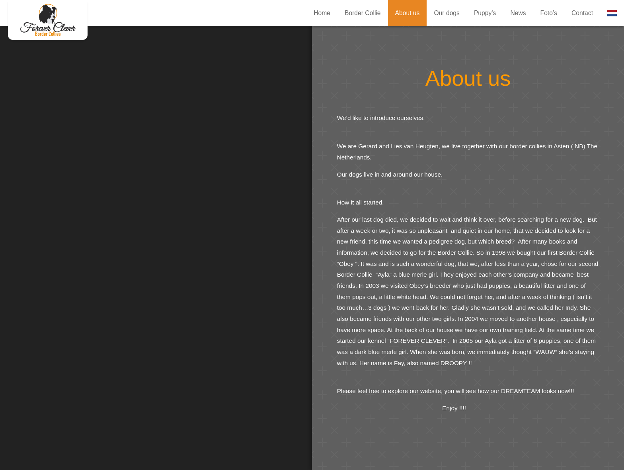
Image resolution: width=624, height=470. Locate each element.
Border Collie (363, 13)
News (518, 13)
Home (322, 13)
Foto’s (548, 13)
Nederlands (612, 13)
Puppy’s (485, 13)
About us (48, 20)
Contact (582, 13)
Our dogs (446, 13)
